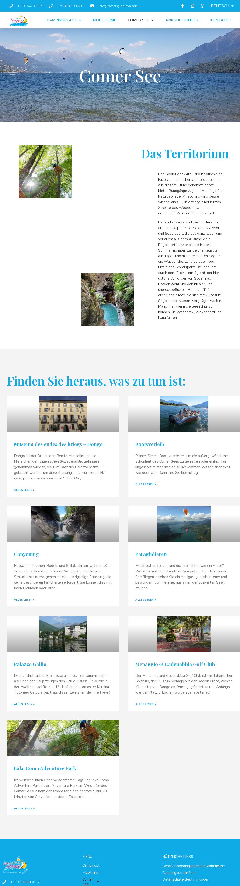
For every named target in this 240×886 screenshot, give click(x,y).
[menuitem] (222, 5)
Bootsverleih (149, 444)
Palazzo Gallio (30, 664)
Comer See (141, 20)
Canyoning (26, 554)
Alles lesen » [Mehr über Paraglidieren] (145, 600)
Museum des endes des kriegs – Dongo (58, 444)
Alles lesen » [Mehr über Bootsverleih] (145, 484)
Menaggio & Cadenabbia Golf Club (175, 664)
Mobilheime (104, 20)
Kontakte (220, 20)
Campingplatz (64, 20)
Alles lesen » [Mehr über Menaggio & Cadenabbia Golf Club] (145, 704)
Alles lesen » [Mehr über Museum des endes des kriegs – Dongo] (24, 490)
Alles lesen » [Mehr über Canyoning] (24, 600)
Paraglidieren (151, 554)
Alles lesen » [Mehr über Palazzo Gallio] (24, 704)
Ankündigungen (181, 20)
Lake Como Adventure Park (45, 768)
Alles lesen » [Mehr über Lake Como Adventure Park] (24, 808)
